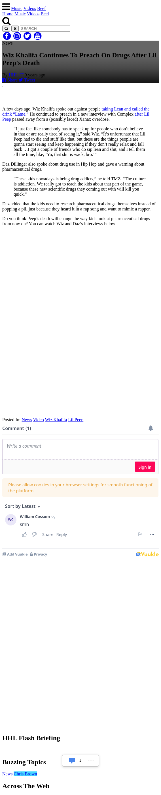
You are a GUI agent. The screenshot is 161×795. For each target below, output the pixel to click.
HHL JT (16, 74)
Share (10, 80)
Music (16, 8)
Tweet (27, 80)
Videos (30, 8)
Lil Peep (75, 419)
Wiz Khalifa (56, 419)
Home (7, 13)
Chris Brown (25, 773)
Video (38, 419)
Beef (41, 8)
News (27, 419)
